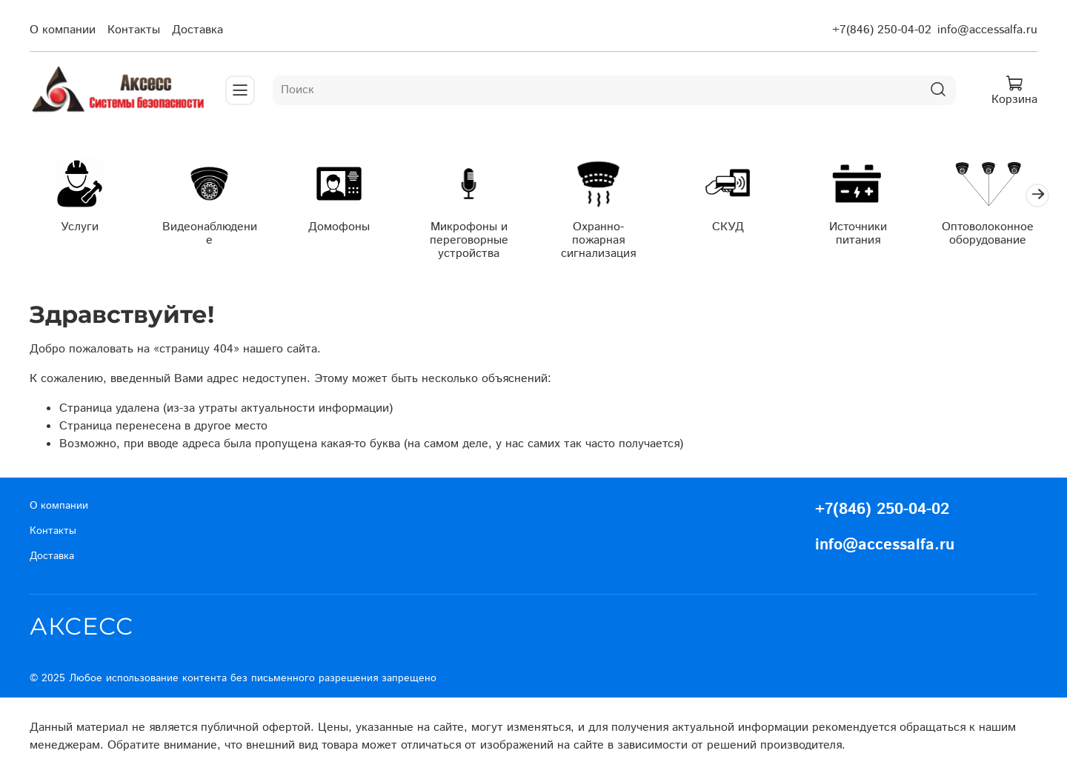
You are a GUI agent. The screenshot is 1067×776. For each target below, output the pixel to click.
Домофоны (339, 226)
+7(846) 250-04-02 (881, 30)
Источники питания (858, 233)
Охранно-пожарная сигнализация (598, 239)
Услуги (80, 226)
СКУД (728, 226)
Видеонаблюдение (209, 233)
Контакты (133, 30)
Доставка (197, 30)
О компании (63, 30)
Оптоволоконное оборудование (988, 233)
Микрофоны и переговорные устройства (469, 239)
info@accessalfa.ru (987, 30)
